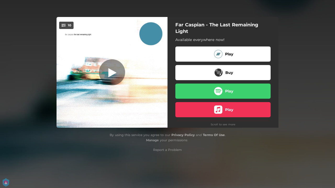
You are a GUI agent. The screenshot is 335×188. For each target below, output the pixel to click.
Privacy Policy (183, 135)
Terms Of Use (214, 135)
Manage (152, 140)
